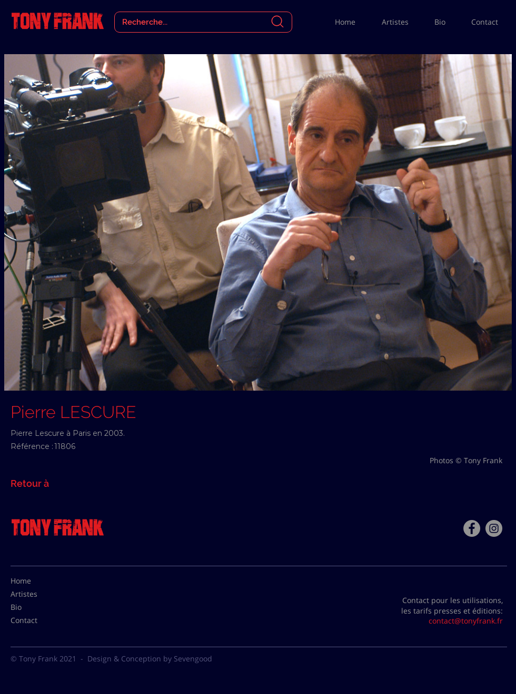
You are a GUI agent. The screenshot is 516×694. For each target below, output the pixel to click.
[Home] (37, 581)
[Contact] (37, 620)
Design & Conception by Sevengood (149, 659)
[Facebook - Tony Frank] (471, 528)
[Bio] (37, 607)
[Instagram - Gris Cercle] (493, 528)
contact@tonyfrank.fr (466, 621)
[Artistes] (37, 594)
